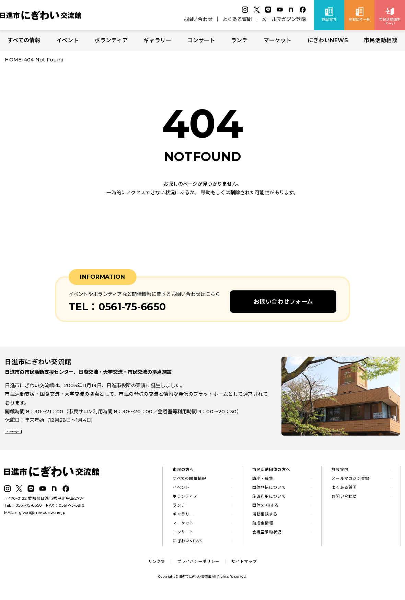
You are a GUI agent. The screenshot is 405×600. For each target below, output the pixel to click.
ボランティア (111, 40)
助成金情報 (262, 527)
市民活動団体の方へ (271, 474)
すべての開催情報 (189, 482)
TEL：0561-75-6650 (23, 509)
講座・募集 (262, 482)
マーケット (277, 40)
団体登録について (269, 491)
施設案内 (340, 474)
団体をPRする (265, 509)
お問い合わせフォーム (283, 301)
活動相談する (265, 518)
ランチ (239, 40)
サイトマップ (244, 565)
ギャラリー (157, 40)
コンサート (201, 40)
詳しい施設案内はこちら (37, 437)
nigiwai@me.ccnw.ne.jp (40, 516)
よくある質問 (237, 19)
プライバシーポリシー (198, 565)
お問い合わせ (198, 19)
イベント (67, 40)
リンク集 (156, 565)
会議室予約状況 (267, 536)
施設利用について (269, 500)
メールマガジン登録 (284, 19)
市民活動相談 (380, 40)
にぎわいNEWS (328, 40)
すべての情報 (24, 40)
